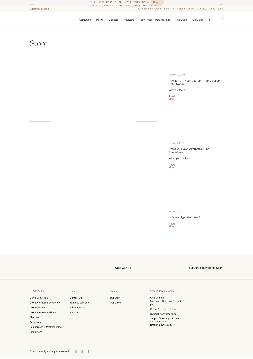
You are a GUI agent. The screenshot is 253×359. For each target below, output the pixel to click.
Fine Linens (181, 18)
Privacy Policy (77, 310)
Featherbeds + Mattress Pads (154, 18)
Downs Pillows (38, 310)
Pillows (100, 18)
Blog (166, 7)
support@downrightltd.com (205, 271)
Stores (211, 7)
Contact (202, 7)
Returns (74, 314)
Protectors (128, 18)
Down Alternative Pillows (43, 314)
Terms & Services (79, 305)
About (158, 7)
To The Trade (178, 7)
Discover (157, 2)
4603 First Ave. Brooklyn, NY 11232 (161, 327)
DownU (191, 7)
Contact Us (76, 301)
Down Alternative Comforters (45, 305)
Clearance (198, 18)
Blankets (113, 18)
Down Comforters (39, 301)
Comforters (85, 18)
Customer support (39, 7)
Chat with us (122, 271)
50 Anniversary (145, 7)
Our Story (115, 301)
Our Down (115, 305)
